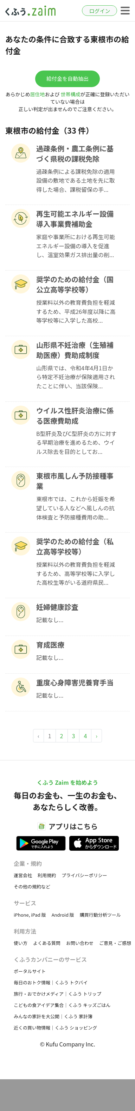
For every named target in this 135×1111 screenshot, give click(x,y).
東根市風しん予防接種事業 (75, 480)
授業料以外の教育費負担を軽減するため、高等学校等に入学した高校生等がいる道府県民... (75, 573)
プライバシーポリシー (84, 875)
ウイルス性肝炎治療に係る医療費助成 (75, 415)
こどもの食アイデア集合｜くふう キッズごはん (62, 1005)
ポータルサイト (30, 971)
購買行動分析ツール (100, 914)
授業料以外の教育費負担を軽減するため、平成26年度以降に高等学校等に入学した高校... (76, 311)
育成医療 (50, 644)
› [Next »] (96, 735)
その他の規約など (32, 886)
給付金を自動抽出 (67, 78)
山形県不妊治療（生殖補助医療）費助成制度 (75, 350)
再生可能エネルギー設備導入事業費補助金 (75, 218)
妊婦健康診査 (57, 607)
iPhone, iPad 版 (30, 914)
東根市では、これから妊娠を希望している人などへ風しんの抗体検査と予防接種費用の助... (75, 507)
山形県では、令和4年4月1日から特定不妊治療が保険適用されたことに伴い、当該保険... (75, 377)
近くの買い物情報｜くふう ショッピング (55, 1027)
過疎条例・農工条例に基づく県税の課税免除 (75, 153)
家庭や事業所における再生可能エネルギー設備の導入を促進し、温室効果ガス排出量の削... (75, 245)
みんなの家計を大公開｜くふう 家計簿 (53, 1016)
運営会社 (23, 875)
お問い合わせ (80, 943)
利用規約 (47, 875)
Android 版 (63, 914)
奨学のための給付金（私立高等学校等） (75, 546)
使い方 (20, 943)
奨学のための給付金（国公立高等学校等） (75, 284)
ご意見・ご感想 (115, 943)
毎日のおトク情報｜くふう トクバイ (51, 982)
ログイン (99, 10)
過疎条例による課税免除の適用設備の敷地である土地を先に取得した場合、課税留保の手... (75, 180)
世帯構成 (71, 94)
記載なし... (49, 619)
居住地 (37, 94)
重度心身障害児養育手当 (75, 682)
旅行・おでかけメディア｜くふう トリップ (57, 993)
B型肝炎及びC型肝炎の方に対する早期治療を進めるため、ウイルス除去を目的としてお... (76, 442)
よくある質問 (46, 943)
